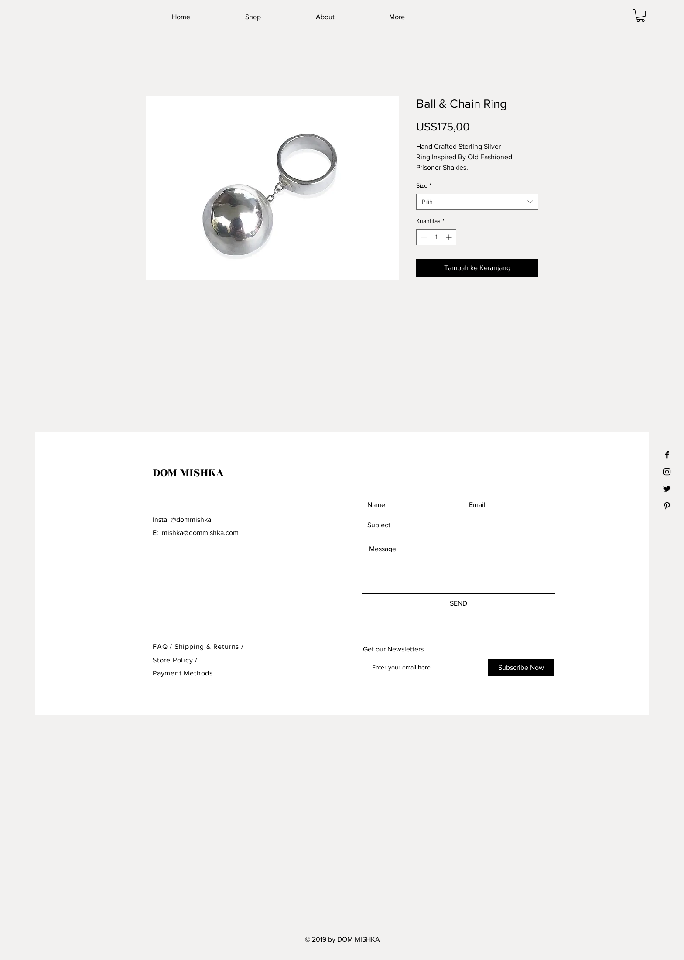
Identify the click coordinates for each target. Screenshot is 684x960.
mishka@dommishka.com (200, 532)
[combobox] (477, 202)
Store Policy (174, 660)
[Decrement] (422, 237)
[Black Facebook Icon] (667, 454)
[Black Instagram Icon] (667, 472)
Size (423, 185)
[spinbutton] (436, 237)
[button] (640, 15)
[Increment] (449, 237)
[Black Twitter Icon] (667, 489)
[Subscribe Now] (521, 667)
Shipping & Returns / (209, 646)
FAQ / (163, 646)
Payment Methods (183, 673)
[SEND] (458, 603)
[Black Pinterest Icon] (667, 506)
